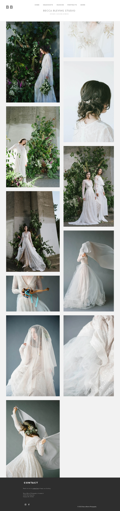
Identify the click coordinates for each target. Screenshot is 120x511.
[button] (48, 5)
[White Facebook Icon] (29, 504)
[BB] (10, 7)
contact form (35, 488)
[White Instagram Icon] (25, 504)
